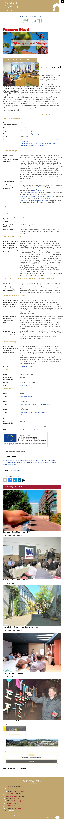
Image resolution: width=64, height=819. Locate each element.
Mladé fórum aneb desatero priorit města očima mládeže (25, 721)
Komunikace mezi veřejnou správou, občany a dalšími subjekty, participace (29, 460)
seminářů (16, 798)
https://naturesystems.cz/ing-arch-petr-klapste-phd (36, 404)
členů (8, 786)
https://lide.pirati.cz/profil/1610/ (29, 430)
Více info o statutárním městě (48, 115)
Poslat (5, 480)
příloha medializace (26, 366)
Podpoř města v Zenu (32, 16)
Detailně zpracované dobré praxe (15, 452)
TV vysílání (10, 794)
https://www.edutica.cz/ (27, 396)
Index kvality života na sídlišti (14, 769)
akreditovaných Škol (12, 796)
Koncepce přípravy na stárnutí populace (21, 88)
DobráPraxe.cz (19, 789)
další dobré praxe (15, 470)
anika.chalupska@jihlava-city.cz (31, 134)
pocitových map (11, 806)
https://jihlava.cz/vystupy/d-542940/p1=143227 (34, 200)
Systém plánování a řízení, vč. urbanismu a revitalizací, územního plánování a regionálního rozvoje (38, 144)
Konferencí (17, 808)
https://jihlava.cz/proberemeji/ (34, 187)
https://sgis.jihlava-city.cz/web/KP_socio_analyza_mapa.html (33, 191)
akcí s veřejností (19, 801)
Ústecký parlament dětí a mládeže (16, 579)
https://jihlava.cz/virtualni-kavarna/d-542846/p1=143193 (37, 196)
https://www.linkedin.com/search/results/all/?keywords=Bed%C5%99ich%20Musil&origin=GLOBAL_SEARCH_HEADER (41, 413)
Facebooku (20, 791)
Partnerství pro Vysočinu (13, 673)
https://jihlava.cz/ (25, 385)
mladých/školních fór (13, 803)
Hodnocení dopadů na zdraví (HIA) (16, 532)
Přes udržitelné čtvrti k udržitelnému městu (20, 627)
